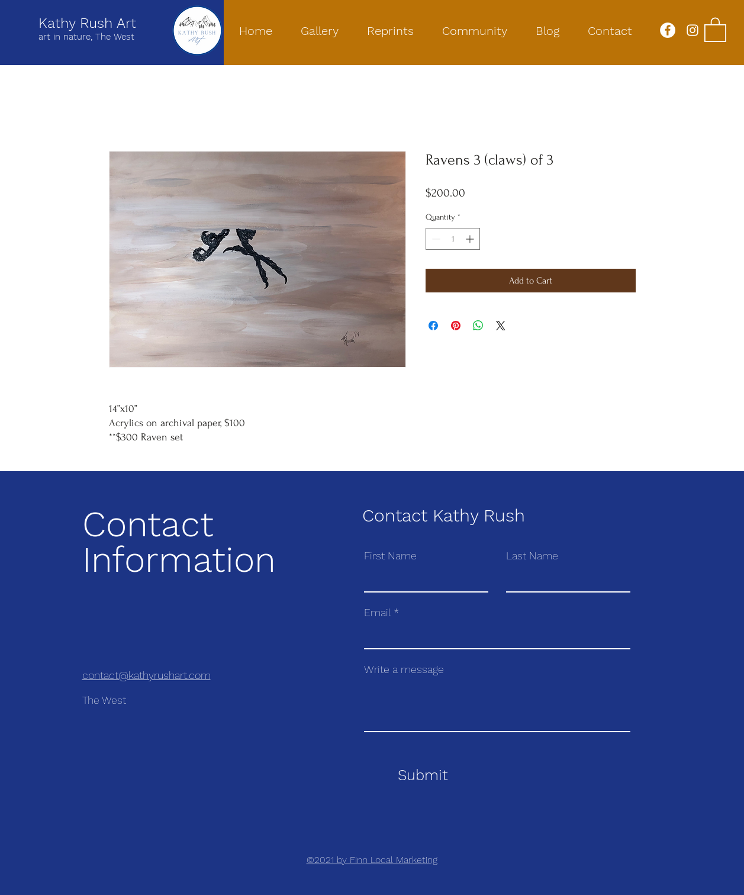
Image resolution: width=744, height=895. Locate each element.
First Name (390, 555)
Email (377, 612)
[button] (715, 29)
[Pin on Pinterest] (456, 325)
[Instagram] (692, 30)
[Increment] (470, 238)
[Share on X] (501, 325)
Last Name (532, 555)
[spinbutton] (452, 238)
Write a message (404, 669)
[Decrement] (434, 238)
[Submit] (423, 775)
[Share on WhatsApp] (478, 325)
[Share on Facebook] (433, 325)
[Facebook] (667, 30)
